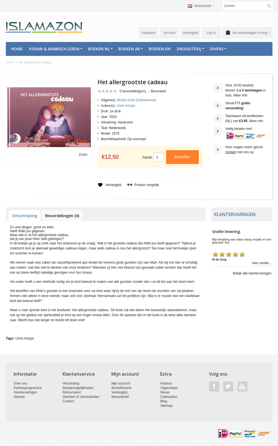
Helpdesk (149, 33)
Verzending (70, 383)
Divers (218, 48)
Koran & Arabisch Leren (55, 48)
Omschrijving (24, 215)
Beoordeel (158, 91)
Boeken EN (160, 48)
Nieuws (19, 397)
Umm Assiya (24, 338)
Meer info (240, 95)
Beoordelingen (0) (62, 215)
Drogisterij (190, 48)
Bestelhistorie (121, 388)
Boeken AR (130, 48)
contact (231, 152)
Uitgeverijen (169, 388)
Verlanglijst (190, 33)
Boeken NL (100, 48)
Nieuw (164, 392)
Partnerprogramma (28, 388)
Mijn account (120, 383)
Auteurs (166, 383)
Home (17, 48)
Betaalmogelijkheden (77, 388)
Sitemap (166, 406)
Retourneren (71, 392)
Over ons (20, 383)
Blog (163, 401)
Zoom (83, 155)
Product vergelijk (143, 185)
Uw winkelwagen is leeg (251, 33)
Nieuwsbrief (120, 397)
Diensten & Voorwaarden (80, 397)
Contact (68, 401)
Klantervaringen (25, 392)
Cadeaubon (168, 397)
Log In (211, 33)
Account (169, 33)
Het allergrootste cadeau (35, 62)
